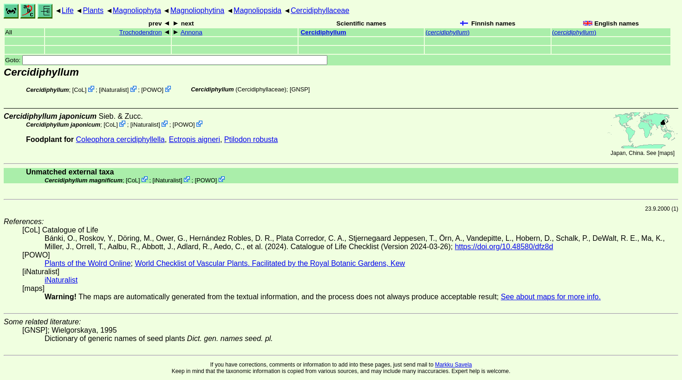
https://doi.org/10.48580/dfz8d (504, 247)
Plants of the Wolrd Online (88, 263)
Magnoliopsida (257, 10)
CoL (79, 89)
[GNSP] (300, 89)
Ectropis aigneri (194, 139)
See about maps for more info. (551, 297)
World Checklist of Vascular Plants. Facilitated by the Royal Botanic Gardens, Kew (270, 263)
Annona (191, 32)
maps (666, 153)
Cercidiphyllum (323, 32)
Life (68, 10)
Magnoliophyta (137, 10)
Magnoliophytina (197, 10)
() (447, 32)
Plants (93, 10)
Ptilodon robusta (251, 139)
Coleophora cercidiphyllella (120, 139)
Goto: (166, 60)
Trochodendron (140, 32)
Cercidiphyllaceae (320, 10)
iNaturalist (114, 89)
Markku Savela (453, 364)
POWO (152, 89)
